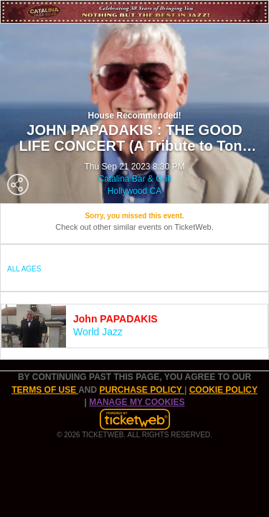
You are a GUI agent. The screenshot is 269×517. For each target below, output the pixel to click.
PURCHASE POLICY (141, 390)
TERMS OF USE (44, 390)
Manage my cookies (136, 402)
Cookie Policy (223, 390)
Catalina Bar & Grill (134, 179)
